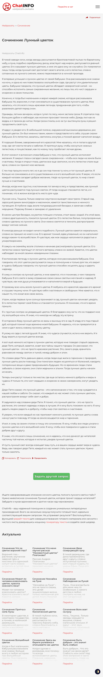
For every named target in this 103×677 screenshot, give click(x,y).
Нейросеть (8, 25)
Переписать (25, 458)
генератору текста (56, 522)
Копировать (10, 458)
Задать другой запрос (51, 476)
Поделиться (94, 17)
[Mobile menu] (97, 7)
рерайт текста (22, 519)
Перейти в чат (65, 6)
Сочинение (23, 25)
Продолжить (40, 458)
